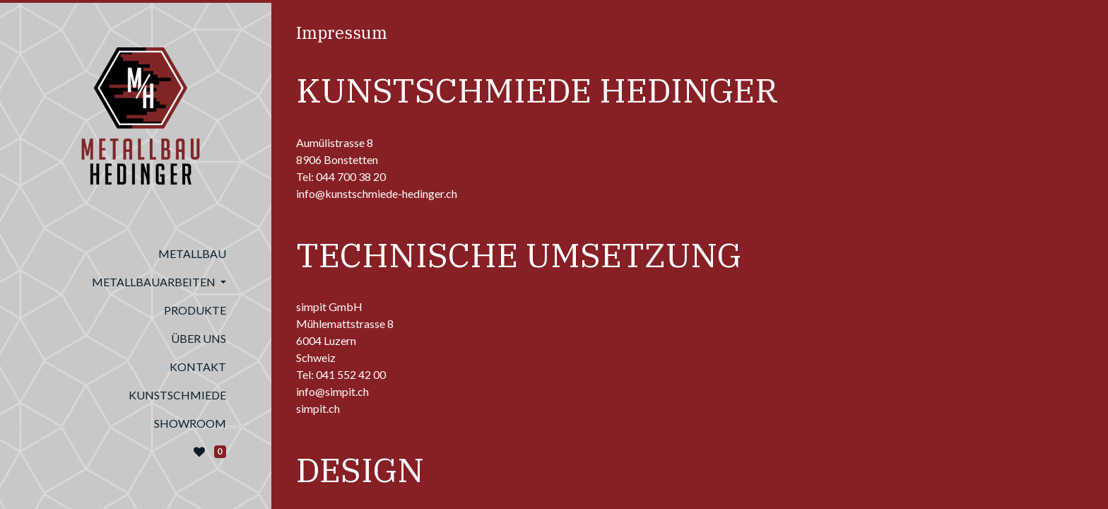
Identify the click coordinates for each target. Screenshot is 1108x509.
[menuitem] (136, 254)
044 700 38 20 (351, 176)
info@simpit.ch (332, 391)
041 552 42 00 (351, 374)
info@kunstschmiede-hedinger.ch (376, 193)
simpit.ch (318, 408)
